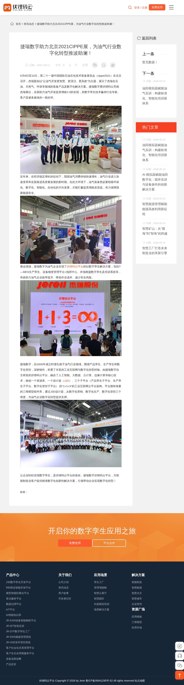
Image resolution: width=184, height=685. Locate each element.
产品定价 (11, 664)
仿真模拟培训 (101, 604)
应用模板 (137, 616)
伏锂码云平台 (75, 266)
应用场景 (100, 575)
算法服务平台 (13, 598)
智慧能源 (137, 587)
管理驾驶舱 (100, 587)
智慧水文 (137, 593)
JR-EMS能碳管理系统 (18, 636)
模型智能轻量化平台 (17, 593)
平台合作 (109, 543)
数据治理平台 (13, 604)
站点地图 (140, 680)
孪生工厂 (99, 582)
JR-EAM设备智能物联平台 (21, 620)
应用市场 (137, 627)
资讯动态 (29, 23)
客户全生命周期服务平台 (20, 653)
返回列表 (146, 38)
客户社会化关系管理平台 (20, 647)
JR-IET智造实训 (15, 625)
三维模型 (137, 622)
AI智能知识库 (13, 614)
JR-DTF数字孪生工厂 (18, 631)
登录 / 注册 (141, 7)
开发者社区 (64, 598)
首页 (18, 23)
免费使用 (75, 543)
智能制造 (137, 582)
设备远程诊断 (13, 658)
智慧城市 (137, 598)
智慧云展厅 (100, 593)
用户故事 (63, 593)
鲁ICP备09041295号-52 (99, 680)
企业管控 (137, 604)
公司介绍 (63, 582)
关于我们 (65, 575)
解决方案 (138, 575)
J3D (66, 380)
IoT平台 (10, 609)
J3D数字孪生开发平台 (18, 582)
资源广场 (138, 609)
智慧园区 (99, 598)
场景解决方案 (101, 609)
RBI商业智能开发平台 (18, 587)
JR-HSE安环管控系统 (18, 642)
